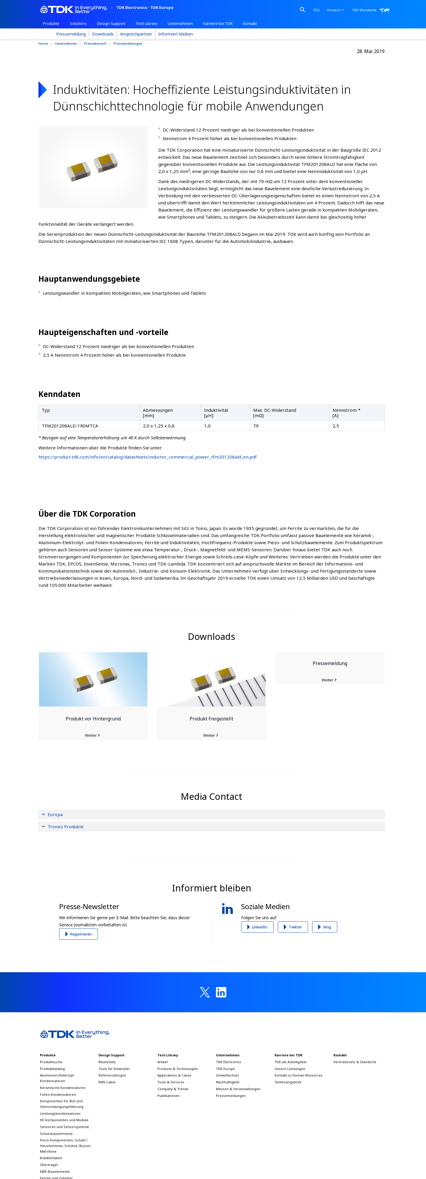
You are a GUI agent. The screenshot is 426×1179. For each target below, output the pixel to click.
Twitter (295, 927)
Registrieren (81, 934)
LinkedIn (259, 927)
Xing (327, 927)
